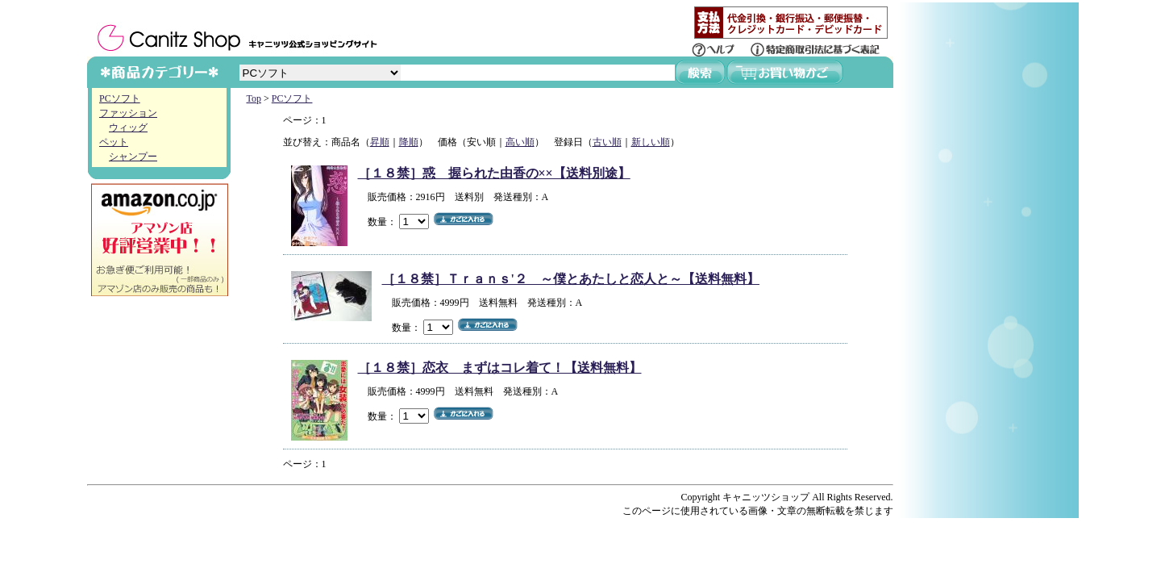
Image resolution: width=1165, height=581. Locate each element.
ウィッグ (128, 127)
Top (254, 98)
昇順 (379, 142)
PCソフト (119, 98)
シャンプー (133, 156)
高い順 (520, 142)
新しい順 (650, 142)
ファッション (128, 113)
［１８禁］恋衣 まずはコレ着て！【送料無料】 (500, 367)
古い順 (607, 142)
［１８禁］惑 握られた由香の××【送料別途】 (494, 173)
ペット (113, 142)
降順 (408, 142)
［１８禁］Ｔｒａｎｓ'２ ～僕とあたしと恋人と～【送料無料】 (570, 279)
